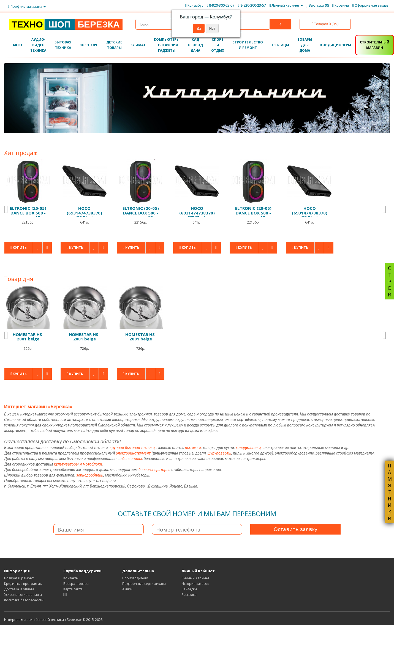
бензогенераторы (153, 469)
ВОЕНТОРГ (89, 45)
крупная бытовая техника (132, 447)
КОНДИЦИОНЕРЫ (335, 45)
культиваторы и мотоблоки (78, 464)
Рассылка (189, 594)
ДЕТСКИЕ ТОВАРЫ (114, 45)
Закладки (189, 589)
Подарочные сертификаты (144, 583)
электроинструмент (133, 453)
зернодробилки (90, 475)
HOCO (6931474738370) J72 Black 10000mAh (84, 215)
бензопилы (132, 458)
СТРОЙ (389, 281)
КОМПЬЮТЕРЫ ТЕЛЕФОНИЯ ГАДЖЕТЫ (167, 45)
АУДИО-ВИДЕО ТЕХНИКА (38, 45)
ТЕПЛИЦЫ (280, 45)
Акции (127, 589)
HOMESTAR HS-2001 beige (28, 337)
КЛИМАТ (138, 45)
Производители (135, 578)
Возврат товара (76, 583)
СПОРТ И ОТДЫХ (217, 45)
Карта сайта (73, 589)
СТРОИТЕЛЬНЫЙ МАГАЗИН (374, 45)
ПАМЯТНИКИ (389, 492)
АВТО (17, 45)
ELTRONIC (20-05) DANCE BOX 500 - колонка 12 (28, 212)
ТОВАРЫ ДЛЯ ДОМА (304, 45)
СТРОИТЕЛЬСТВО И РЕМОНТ (247, 45)
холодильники (248, 447)
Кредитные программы (23, 583)
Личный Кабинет (195, 578)
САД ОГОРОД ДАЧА (195, 45)
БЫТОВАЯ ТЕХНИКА (63, 45)
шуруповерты (219, 453)
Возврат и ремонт (19, 578)
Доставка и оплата (19, 589)
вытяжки (193, 447)
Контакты (70, 578)
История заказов (195, 583)
